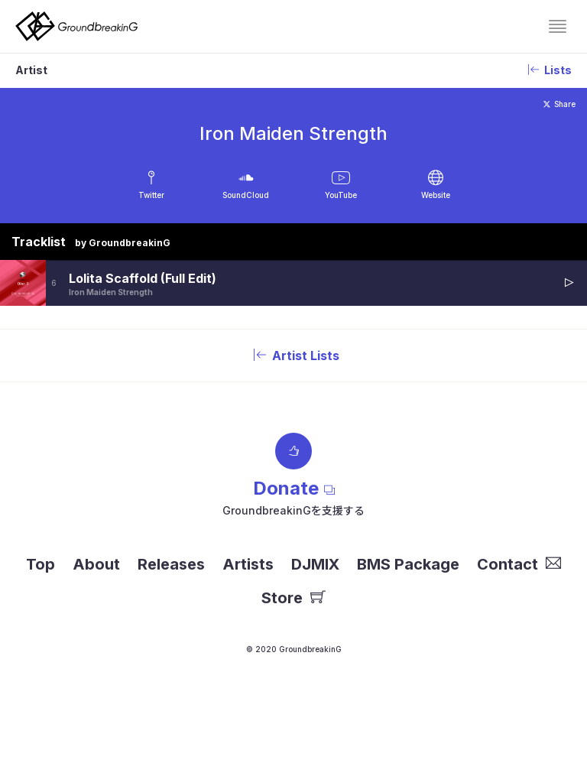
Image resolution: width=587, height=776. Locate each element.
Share (559, 104)
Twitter (151, 195)
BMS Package (408, 564)
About (96, 564)
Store (293, 598)
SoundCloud (245, 195)
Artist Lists (293, 355)
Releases (171, 564)
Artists (248, 564)
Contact (519, 564)
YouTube (341, 195)
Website (435, 195)
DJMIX (315, 564)
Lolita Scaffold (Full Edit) (142, 278)
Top (40, 564)
